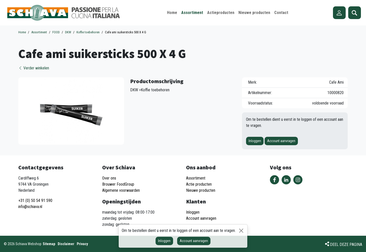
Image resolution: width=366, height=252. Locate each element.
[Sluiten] (241, 231)
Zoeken (354, 12)
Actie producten (199, 184)
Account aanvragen (281, 141)
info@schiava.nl (30, 206)
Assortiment (195, 178)
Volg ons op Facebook (274, 179)
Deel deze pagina (346, 244)
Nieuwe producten (200, 190)
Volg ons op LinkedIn (286, 179)
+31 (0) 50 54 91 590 (35, 200)
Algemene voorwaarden (121, 190)
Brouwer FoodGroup (118, 184)
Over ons (109, 178)
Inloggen (255, 141)
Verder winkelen (33, 68)
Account (339, 12)
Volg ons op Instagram (297, 179)
